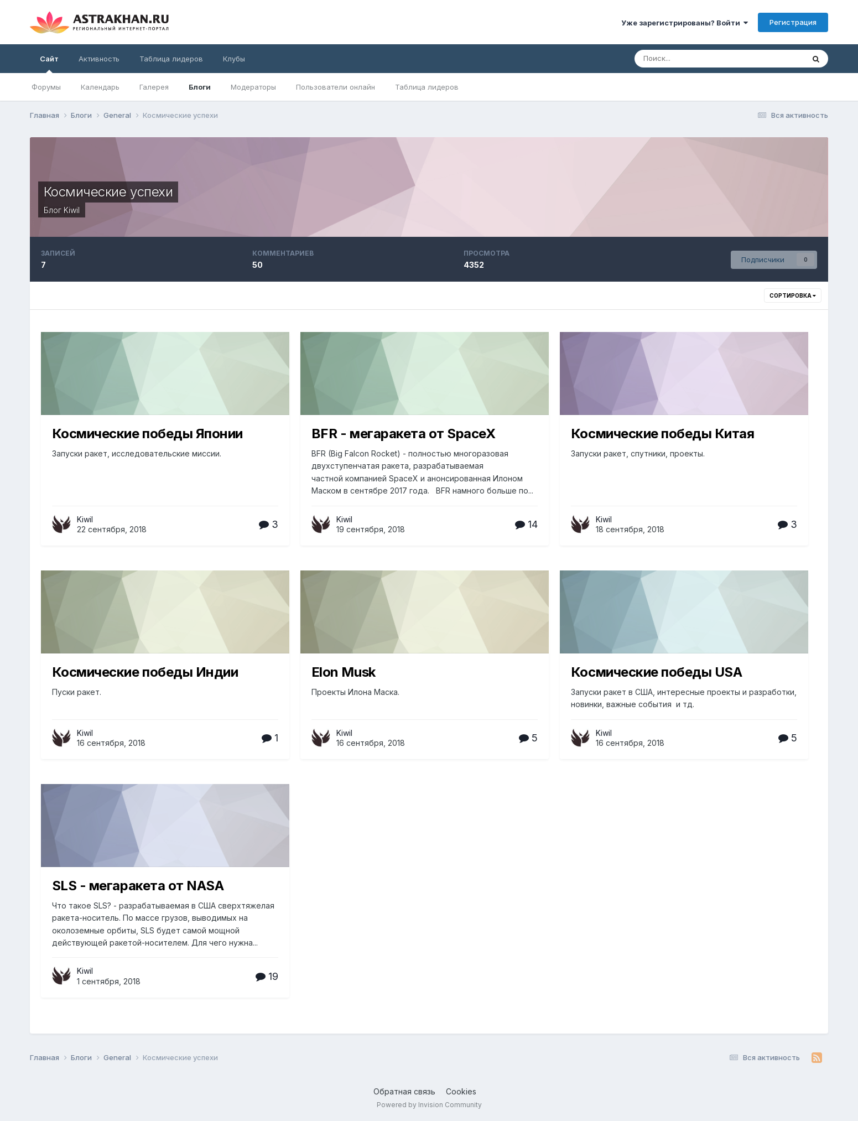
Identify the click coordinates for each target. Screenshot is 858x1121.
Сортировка (792, 295)
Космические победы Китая (662, 433)
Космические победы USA (656, 672)
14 (526, 524)
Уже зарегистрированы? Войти (684, 22)
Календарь (100, 86)
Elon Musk (343, 672)
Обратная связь (404, 1091)
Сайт (49, 63)
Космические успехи (108, 192)
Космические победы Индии (145, 672)
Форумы (46, 86)
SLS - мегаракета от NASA (137, 886)
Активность (99, 58)
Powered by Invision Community (429, 1105)
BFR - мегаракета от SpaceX (403, 433)
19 (267, 976)
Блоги (200, 86)
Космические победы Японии (147, 433)
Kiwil (72, 210)
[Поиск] (692, 59)
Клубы (234, 58)
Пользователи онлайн (335, 86)
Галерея (154, 86)
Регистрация (793, 22)
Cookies (461, 1091)
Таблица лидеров (427, 86)
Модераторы (253, 86)
